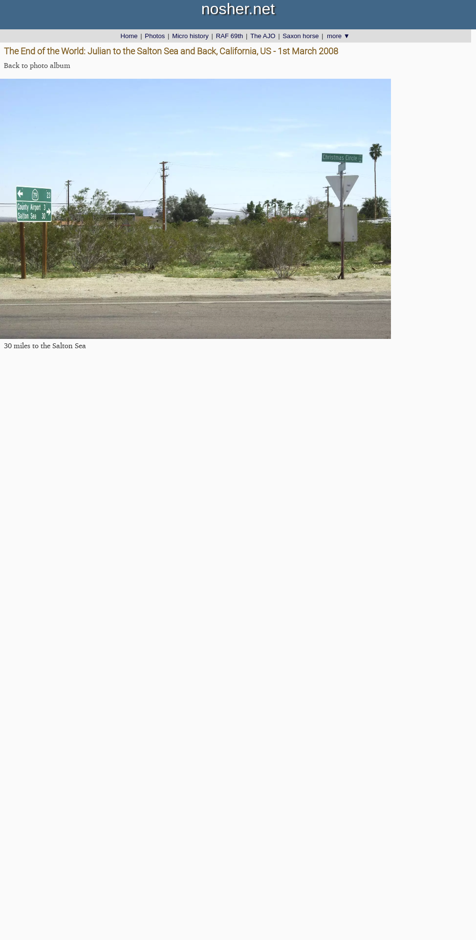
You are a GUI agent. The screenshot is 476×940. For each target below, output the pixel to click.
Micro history (190, 36)
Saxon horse (300, 36)
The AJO (262, 36)
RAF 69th (229, 36)
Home (128, 36)
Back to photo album (37, 65)
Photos (155, 36)
